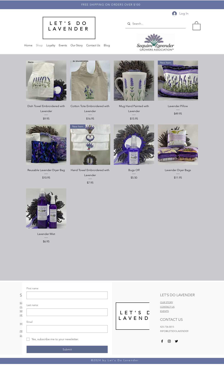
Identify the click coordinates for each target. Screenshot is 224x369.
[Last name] (66, 312)
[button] (196, 25)
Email (29, 321)
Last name (32, 305)
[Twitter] (176, 341)
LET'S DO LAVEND (138, 315)
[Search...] (155, 24)
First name (32, 288)
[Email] (66, 329)
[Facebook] (162, 341)
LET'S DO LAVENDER (69, 26)
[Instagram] (169, 341)
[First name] (66, 295)
